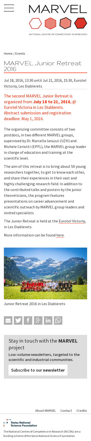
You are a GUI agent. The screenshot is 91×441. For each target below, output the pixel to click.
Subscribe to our (38, 370)
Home (8, 53)
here (60, 235)
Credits (81, 410)
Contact (66, 410)
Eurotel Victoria (72, 221)
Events (20, 53)
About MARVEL (45, 410)
